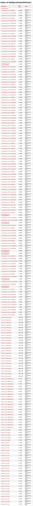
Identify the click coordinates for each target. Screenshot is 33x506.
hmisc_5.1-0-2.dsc (5, 458)
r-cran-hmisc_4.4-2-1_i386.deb (8, 184)
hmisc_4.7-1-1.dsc (5, 450)
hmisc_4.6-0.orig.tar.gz (6, 348)
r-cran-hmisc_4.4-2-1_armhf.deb (8, 192)
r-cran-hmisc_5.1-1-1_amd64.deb (8, 99)
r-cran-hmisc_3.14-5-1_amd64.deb (9, 304)
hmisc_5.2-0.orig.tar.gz (6, 327)
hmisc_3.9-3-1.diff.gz (5, 440)
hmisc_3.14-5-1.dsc (5, 501)
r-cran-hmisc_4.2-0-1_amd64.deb (8, 238)
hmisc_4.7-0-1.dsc (5, 447)
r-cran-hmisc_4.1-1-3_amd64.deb (8, 248)
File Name (3, 6)
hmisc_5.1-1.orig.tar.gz (6, 335)
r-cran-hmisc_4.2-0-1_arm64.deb (8, 235)
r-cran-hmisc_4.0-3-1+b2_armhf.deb (9, 281)
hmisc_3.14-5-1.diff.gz (6, 437)
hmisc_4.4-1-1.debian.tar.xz (7, 417)
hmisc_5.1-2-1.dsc (5, 452)
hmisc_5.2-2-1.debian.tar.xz (7, 386)
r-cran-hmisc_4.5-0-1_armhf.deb (8, 176)
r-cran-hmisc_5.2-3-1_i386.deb (8, 33)
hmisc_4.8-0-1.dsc (5, 473)
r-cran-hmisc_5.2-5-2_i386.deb (8, 10)
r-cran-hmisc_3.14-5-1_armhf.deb (8, 301)
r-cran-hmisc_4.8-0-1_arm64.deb (8, 130)
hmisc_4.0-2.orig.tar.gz (6, 371)
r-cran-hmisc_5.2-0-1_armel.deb (8, 56)
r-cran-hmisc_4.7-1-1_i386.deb (8, 143)
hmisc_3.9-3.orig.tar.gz (6, 376)
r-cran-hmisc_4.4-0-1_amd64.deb (8, 197)
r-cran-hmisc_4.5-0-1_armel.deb (8, 179)
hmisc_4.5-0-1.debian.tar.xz (7, 411)
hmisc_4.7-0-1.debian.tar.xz (7, 409)
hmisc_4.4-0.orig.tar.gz (6, 358)
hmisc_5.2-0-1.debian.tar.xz (7, 388)
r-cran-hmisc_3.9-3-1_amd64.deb (8, 309)
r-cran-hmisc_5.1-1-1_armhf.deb (8, 105)
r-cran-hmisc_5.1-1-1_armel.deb (8, 92)
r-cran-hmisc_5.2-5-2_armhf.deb (8, 15)
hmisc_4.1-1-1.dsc (5, 498)
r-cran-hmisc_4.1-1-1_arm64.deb (8, 271)
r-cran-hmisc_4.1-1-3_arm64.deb (8, 258)
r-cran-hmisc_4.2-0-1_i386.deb (8, 240)
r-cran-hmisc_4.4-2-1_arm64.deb (8, 186)
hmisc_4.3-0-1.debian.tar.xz (7, 422)
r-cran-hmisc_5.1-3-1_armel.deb (8, 69)
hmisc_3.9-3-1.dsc (5, 504)
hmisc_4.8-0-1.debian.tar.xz (7, 401)
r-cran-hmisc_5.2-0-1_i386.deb (8, 58)
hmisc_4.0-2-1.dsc (5, 493)
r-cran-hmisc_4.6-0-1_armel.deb (8, 158)
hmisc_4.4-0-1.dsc (5, 486)
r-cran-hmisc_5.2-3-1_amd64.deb (8, 36)
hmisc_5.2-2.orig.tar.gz (6, 325)
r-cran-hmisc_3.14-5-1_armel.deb (8, 296)
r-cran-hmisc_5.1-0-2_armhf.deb (8, 110)
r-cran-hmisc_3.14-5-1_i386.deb (8, 299)
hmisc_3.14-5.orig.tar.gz (6, 373)
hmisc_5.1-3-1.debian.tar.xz (7, 391)
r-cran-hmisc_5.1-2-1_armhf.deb (8, 94)
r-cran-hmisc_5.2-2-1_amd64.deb (8, 48)
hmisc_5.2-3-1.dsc (5, 475)
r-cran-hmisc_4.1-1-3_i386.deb (8, 255)
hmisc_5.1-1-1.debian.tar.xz (7, 396)
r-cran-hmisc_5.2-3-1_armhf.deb (8, 38)
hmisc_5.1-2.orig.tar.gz (6, 332)
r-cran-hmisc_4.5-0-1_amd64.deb (8, 174)
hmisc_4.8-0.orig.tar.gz (6, 340)
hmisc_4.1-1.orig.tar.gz (6, 365)
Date (26, 6)
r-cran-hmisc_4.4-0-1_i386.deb (8, 212)
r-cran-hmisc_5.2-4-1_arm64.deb (8, 28)
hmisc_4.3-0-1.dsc (5, 483)
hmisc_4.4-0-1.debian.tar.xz (7, 419)
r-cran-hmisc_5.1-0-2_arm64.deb (8, 117)
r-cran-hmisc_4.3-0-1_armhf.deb (8, 225)
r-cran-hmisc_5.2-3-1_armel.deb (8, 30)
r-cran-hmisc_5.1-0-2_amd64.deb (8, 115)
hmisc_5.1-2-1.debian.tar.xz (7, 394)
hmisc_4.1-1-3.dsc (5, 491)
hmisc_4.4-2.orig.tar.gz (6, 353)
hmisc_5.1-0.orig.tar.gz (6, 337)
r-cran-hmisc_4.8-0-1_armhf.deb (8, 128)
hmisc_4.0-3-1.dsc (5, 496)
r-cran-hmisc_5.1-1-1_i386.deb (8, 97)
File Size (20, 6)
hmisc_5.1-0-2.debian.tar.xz (7, 399)
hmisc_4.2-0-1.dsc (5, 488)
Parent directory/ (5, 8)
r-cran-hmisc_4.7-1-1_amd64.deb (8, 138)
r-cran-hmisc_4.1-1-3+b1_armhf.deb (9, 261)
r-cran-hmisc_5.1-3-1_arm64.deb (8, 76)
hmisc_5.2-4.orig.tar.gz (6, 319)
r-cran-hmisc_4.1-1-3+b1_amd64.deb (5, 251)
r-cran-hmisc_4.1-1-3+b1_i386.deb (9, 245)
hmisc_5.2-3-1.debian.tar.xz (7, 383)
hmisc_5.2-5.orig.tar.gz (6, 317)
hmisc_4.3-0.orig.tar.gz (6, 360)
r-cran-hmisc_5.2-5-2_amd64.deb (8, 12)
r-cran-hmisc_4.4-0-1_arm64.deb (8, 209)
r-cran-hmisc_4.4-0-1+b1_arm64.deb (5, 215)
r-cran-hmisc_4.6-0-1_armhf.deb (8, 168)
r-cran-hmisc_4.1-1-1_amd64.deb (8, 266)
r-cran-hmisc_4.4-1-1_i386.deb (8, 202)
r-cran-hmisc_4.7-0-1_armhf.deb (8, 153)
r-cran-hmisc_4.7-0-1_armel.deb (8, 140)
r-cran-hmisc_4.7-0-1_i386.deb (8, 148)
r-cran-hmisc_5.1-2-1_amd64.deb (8, 87)
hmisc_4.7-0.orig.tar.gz (6, 345)
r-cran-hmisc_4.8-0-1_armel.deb (8, 125)
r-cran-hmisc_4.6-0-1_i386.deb (8, 161)
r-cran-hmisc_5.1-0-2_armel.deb (8, 107)
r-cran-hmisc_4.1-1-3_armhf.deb (8, 263)
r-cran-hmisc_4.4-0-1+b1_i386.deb (9, 217)
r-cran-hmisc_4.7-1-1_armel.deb (8, 135)
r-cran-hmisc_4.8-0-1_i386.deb (8, 122)
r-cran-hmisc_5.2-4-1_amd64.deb (8, 23)
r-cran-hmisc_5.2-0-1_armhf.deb (8, 66)
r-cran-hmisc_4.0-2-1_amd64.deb (8, 284)
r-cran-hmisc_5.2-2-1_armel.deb (8, 43)
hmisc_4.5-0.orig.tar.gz (6, 350)
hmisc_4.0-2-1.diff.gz (5, 435)
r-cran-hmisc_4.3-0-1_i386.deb (8, 227)
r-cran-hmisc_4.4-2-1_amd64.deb (8, 189)
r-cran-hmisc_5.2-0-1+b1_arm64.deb (5, 64)
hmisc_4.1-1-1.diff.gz (5, 429)
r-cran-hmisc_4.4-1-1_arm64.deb (8, 199)
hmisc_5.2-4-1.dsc (5, 465)
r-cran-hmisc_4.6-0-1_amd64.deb (8, 163)
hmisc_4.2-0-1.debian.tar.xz (7, 424)
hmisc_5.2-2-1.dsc (5, 478)
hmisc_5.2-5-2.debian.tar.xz (7, 378)
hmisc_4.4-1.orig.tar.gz (6, 355)
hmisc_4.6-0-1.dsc (5, 468)
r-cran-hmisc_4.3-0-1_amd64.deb (8, 230)
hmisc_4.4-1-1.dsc (5, 481)
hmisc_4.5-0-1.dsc (5, 460)
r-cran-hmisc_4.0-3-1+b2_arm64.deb (5, 287)
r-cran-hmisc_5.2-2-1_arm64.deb (8, 53)
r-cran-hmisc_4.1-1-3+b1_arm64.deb (5, 253)
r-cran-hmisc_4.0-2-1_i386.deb (8, 289)
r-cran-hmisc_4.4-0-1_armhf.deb (8, 204)
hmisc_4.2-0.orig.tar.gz (6, 363)
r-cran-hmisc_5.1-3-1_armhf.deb (8, 79)
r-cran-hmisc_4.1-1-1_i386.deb (8, 273)
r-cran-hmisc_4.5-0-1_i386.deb (8, 171)
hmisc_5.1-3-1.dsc (5, 463)
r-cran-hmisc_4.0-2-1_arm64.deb (8, 294)
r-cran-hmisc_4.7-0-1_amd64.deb (8, 156)
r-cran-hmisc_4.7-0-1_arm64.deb (8, 151)
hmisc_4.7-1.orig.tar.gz (6, 342)
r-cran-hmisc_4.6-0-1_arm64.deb (8, 166)
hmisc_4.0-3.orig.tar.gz (6, 368)
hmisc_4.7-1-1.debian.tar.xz (7, 404)
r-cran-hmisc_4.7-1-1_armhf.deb (8, 145)
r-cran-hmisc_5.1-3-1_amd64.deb (8, 74)
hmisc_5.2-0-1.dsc (5, 445)
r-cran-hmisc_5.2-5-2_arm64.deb (8, 20)
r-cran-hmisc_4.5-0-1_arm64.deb (8, 181)
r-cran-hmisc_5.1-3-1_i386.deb (8, 71)
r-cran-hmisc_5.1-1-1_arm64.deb (8, 102)
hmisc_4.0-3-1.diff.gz (5, 432)
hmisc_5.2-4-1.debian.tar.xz (7, 381)
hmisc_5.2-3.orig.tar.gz (6, 322)
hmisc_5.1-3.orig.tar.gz (6, 330)
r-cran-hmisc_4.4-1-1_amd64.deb (8, 194)
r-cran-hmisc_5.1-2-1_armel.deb (8, 82)
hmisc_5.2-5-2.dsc (5, 442)
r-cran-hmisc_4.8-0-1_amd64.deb (8, 120)
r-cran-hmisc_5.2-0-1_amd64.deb (8, 61)
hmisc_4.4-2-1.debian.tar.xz (7, 414)
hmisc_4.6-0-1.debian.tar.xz (7, 406)
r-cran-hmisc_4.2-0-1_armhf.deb (8, 243)
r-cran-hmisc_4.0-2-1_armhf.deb (8, 291)
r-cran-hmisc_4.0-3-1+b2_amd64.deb (5, 279)
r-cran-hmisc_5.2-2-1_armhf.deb (8, 51)
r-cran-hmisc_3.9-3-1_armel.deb (8, 307)
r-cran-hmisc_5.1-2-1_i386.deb (8, 84)
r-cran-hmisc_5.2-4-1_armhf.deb (8, 25)
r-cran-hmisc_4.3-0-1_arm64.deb (8, 232)
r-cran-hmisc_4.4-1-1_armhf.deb (8, 207)
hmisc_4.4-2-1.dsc (5, 470)
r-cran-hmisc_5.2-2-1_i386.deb (8, 46)
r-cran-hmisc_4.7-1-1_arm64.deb (8, 133)
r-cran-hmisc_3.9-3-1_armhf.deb (8, 312)
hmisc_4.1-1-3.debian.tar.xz (7, 427)
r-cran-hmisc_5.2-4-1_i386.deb (8, 18)
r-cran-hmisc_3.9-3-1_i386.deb (8, 314)
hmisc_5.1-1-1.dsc (5, 455)
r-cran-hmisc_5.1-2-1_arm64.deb (8, 89)
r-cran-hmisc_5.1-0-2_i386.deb (8, 112)
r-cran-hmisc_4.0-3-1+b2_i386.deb (9, 276)
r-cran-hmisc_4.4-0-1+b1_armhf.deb (9, 220)
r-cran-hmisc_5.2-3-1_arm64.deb (8, 41)
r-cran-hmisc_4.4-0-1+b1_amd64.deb (5, 223)
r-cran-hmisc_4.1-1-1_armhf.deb (8, 268)
